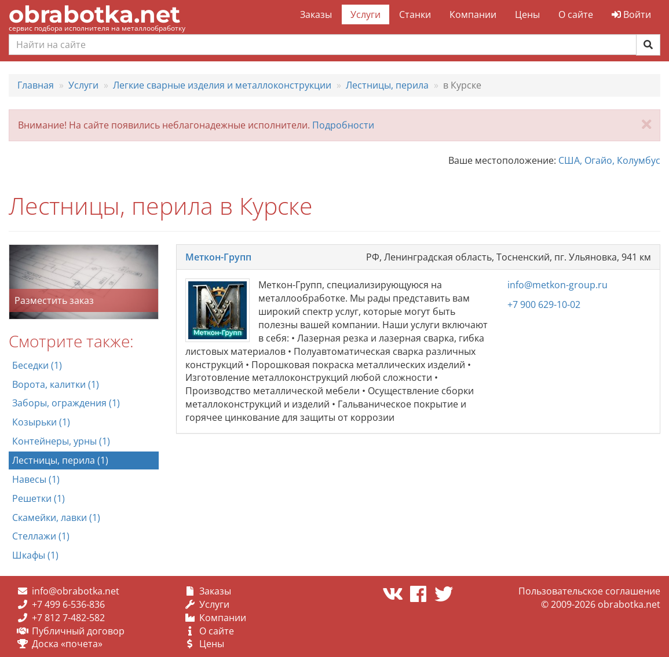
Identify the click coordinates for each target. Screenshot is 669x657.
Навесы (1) (36, 479)
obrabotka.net (94, 14)
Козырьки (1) (41, 422)
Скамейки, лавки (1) (56, 517)
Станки (415, 14)
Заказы (316, 14)
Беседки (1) (37, 365)
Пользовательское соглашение (589, 591)
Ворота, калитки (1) (55, 384)
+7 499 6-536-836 (68, 604)
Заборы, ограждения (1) (66, 403)
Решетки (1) (38, 498)
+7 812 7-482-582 (68, 617)
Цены (527, 14)
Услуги (365, 14)
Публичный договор (78, 631)
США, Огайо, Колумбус (609, 160)
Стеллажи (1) (41, 536)
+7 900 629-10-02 (543, 304)
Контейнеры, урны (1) (61, 441)
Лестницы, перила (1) (60, 460)
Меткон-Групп (218, 257)
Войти (631, 14)
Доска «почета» (67, 643)
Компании (472, 14)
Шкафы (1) (35, 555)
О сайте (575, 14)
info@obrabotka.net (75, 591)
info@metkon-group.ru (557, 284)
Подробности (343, 125)
